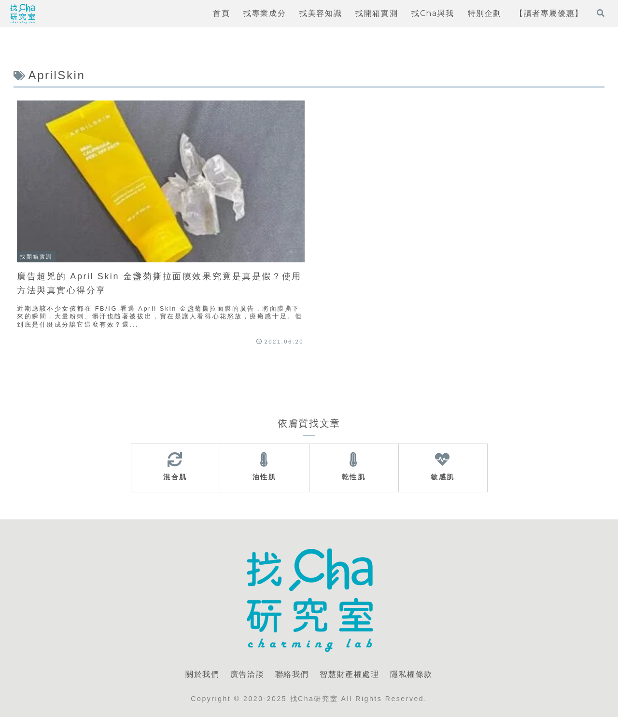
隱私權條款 (411, 674)
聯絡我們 (292, 674)
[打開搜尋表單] (600, 13)
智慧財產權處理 (349, 674)
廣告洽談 (247, 674)
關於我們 (202, 674)
